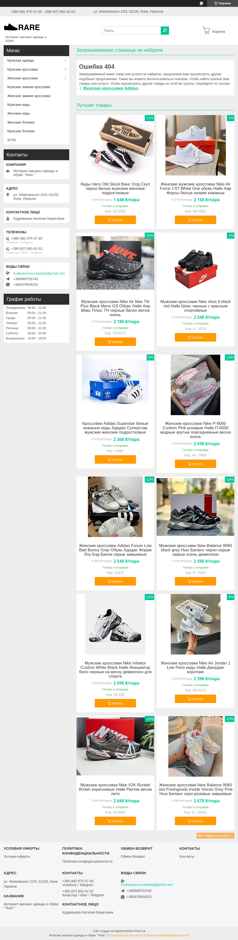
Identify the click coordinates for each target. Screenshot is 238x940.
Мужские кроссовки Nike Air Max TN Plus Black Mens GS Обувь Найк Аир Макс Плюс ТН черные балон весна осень (115, 308)
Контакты (186, 856)
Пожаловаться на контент (126, 935)
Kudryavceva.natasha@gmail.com (39, 273)
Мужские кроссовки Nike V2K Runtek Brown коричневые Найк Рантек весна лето (115, 789)
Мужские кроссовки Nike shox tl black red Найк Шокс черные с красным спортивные (195, 306)
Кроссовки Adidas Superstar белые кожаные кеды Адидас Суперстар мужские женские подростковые (115, 428)
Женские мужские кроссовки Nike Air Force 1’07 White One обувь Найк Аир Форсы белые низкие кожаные (195, 188)
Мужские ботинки (20, 131)
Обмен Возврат (133, 856)
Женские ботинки (20, 122)
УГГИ (11, 140)
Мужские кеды (18, 105)
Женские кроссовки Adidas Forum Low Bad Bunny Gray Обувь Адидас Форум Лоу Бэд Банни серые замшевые (115, 550)
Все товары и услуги (213, 836)
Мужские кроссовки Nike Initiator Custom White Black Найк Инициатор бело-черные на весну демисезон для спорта (115, 670)
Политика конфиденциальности (87, 861)
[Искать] (165, 30)
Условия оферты (17, 856)
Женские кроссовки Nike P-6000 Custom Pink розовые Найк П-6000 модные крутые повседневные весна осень (195, 430)
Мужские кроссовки (22, 69)
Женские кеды (18, 113)
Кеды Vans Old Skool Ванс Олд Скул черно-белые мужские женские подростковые (115, 188)
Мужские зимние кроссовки (28, 87)
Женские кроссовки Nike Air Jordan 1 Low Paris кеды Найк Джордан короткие (195, 667)
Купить (117, 220)
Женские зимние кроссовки (28, 96)
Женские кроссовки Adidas (110, 88)
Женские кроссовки (22, 78)
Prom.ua (139, 931)
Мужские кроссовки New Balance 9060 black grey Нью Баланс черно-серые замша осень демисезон (195, 550)
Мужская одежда (20, 60)
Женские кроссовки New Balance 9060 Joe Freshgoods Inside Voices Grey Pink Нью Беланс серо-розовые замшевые (195, 789)
